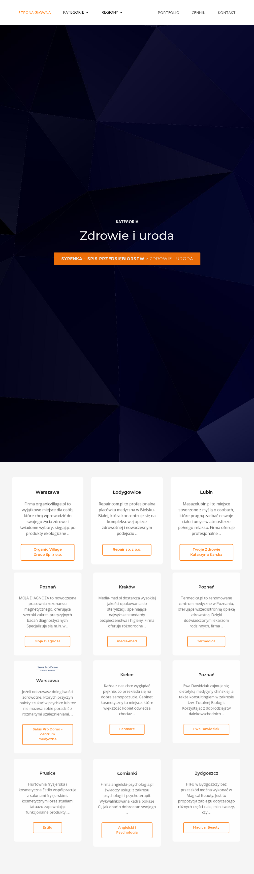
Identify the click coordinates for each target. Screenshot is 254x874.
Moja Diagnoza (47, 633)
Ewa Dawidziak (206, 721)
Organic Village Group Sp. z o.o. (47, 549)
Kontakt (227, 12)
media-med (127, 633)
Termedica (206, 633)
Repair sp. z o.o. (127, 546)
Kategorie (73, 12)
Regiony (109, 12)
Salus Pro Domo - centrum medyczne (48, 727)
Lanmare (126, 721)
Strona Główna (35, 12)
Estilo (47, 819)
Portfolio (168, 12)
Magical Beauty (206, 819)
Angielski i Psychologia (127, 822)
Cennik (198, 12)
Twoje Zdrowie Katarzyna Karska (206, 549)
